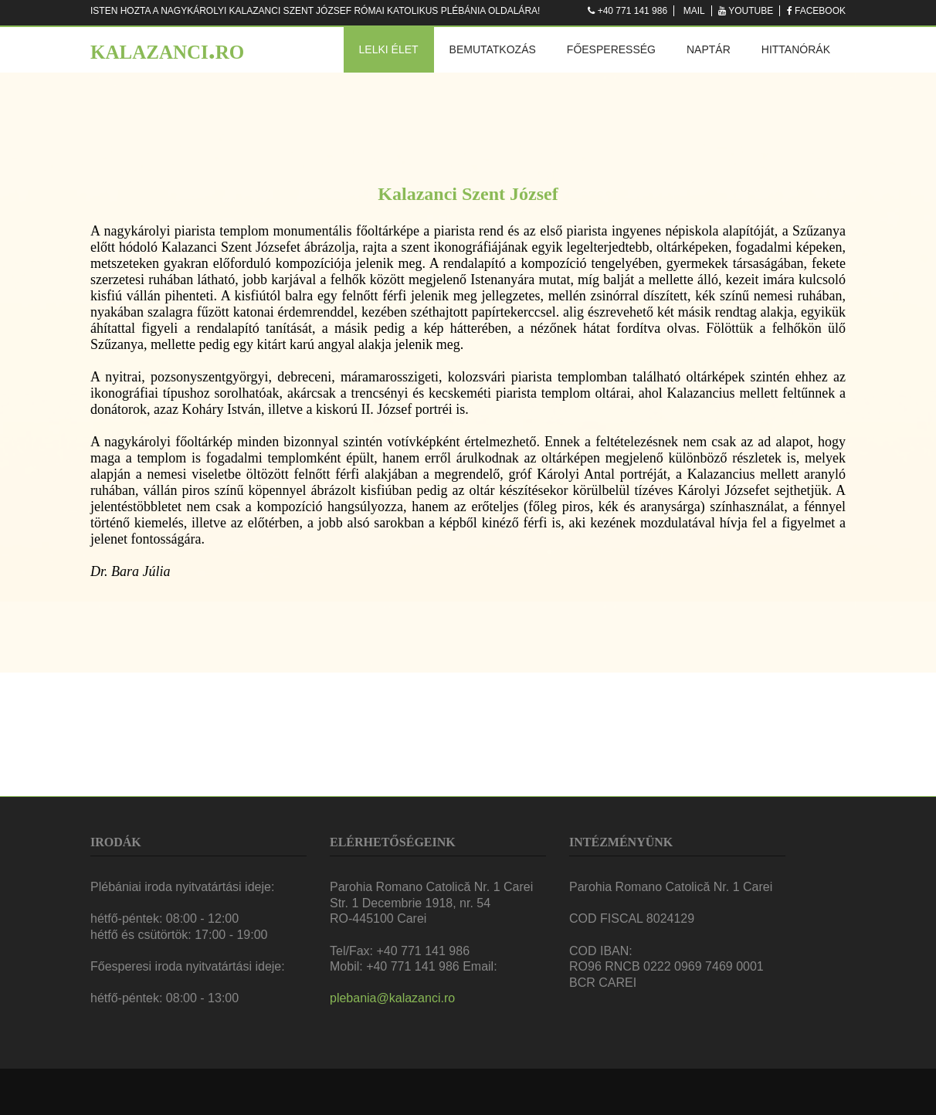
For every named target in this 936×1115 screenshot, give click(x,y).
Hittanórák (795, 49)
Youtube (750, 10)
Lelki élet (389, 49)
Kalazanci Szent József (468, 194)
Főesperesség (611, 49)
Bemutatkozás (492, 49)
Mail (694, 10)
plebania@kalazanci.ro (392, 998)
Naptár (709, 49)
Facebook (820, 10)
